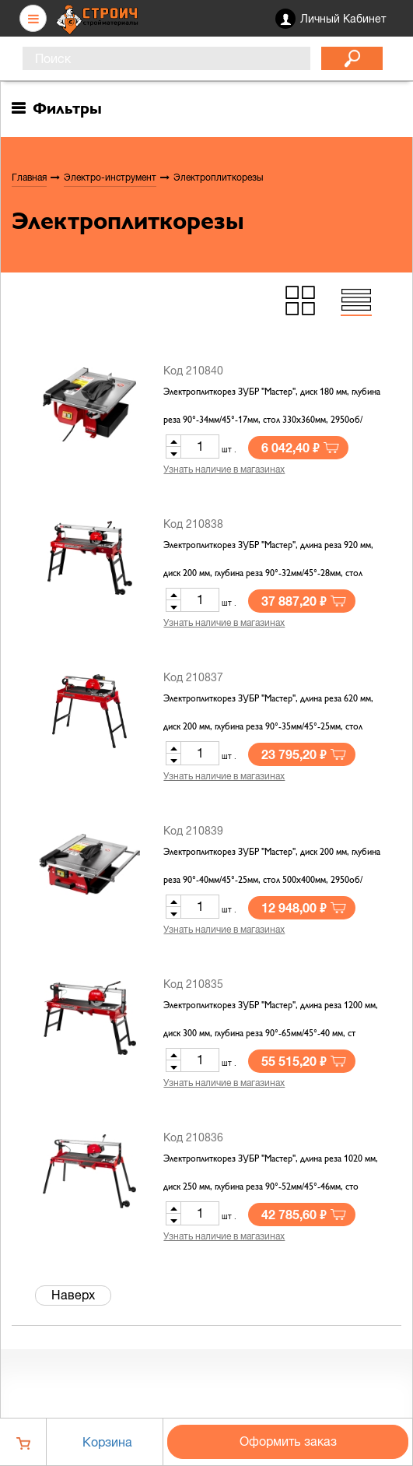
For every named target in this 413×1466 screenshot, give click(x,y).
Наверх (73, 1295)
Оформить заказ (288, 1441)
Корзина (107, 1442)
